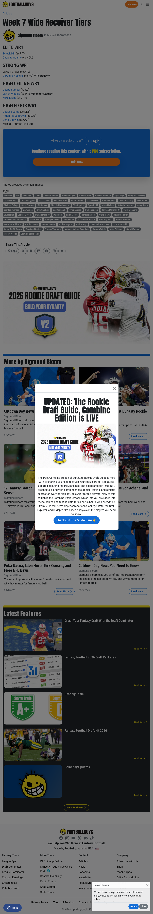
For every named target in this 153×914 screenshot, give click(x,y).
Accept (133, 906)
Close (144, 906)
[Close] (147, 885)
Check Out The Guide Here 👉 (76, 520)
